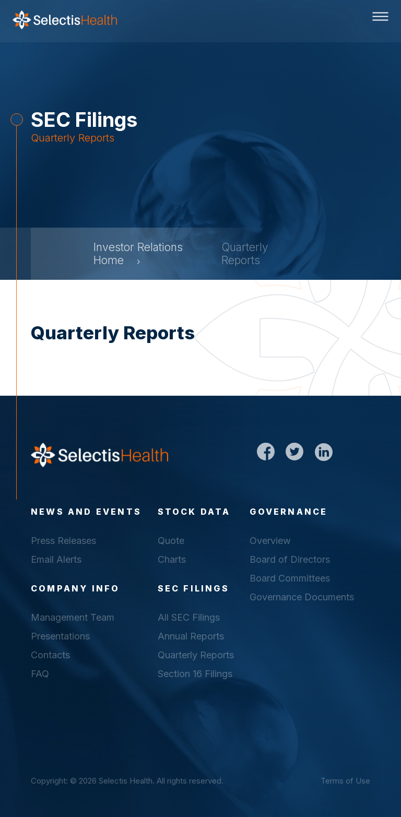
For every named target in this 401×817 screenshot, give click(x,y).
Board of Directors (290, 559)
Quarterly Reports (196, 654)
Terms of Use (345, 781)
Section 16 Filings (195, 673)
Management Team (72, 617)
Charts (172, 559)
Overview (270, 540)
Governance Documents (302, 596)
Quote (171, 540)
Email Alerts (56, 559)
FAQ (40, 673)
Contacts (50, 654)
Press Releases (63, 540)
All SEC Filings (189, 617)
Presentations (60, 636)
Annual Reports (191, 636)
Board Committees (290, 578)
